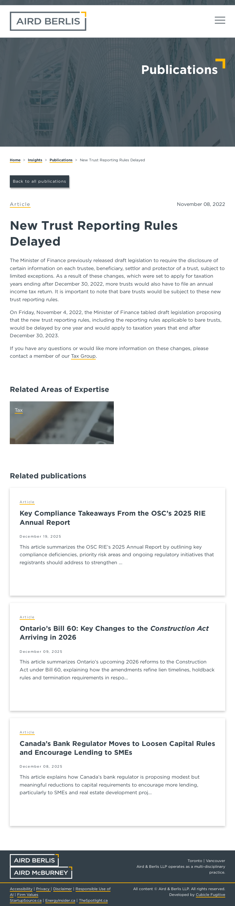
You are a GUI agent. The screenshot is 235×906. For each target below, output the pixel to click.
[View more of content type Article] (20, 204)
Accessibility (21, 888)
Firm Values (27, 894)
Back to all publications (39, 181)
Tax (19, 410)
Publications (61, 160)
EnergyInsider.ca (60, 900)
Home (15, 160)
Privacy (43, 888)
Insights (35, 160)
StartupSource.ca (26, 900)
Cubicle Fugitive (210, 894)
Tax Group (83, 356)
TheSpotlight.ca (93, 900)
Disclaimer (62, 888)
